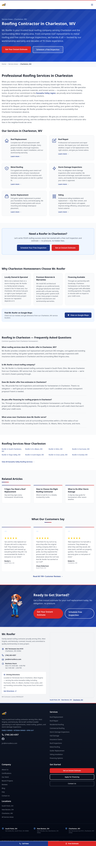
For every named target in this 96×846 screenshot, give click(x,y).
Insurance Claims (56, 739)
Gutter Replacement (57, 751)
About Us (5, 770)
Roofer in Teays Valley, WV (11, 455)
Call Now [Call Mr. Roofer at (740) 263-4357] (24, 843)
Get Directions (10, 691)
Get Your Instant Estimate (16, 49)
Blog (3, 788)
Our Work (5, 777)
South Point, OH (55, 700)
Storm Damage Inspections (59, 732)
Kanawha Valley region (46, 93)
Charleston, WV (78, 700)
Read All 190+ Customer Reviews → (48, 576)
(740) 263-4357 (10, 655)
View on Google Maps (78, 315)
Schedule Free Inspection (75, 613)
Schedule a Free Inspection (47, 49)
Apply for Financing (72, 777)
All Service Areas (8, 817)
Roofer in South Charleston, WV (12, 450)
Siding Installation (56, 754)
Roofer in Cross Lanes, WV (58, 455)
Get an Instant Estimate (65, 248)
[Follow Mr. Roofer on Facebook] (3, 739)
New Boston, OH (66, 700)
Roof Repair (54, 721)
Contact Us (6, 796)
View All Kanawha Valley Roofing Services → (18, 462)
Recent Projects (7, 781)
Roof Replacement (56, 717)
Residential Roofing (57, 724)
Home (4, 64)
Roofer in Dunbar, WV (80, 455)
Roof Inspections (56, 743)
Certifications (6, 773)
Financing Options (56, 758)
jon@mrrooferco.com (13, 659)
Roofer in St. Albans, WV (33, 449)
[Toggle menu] (92, 5)
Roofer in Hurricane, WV (81, 449)
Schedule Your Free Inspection (33, 248)
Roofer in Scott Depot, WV (34, 455)
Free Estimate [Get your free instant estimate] (72, 843)
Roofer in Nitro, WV (56, 449)
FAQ (3, 792)
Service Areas (7, 19)
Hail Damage (54, 736)
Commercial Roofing (57, 728)
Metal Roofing (55, 747)
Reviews (4, 784)
